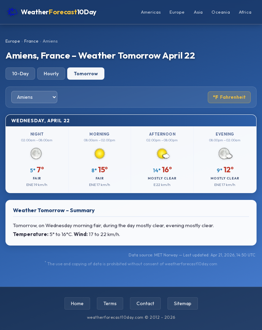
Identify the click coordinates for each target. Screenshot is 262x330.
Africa (245, 12)
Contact (145, 303)
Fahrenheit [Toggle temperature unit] (229, 97)
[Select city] (34, 97)
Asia (198, 12)
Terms (110, 303)
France (31, 41)
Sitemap (182, 303)
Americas (151, 12)
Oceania (221, 12)
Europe (177, 12)
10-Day (20, 73)
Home (77, 303)
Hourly (51, 73)
